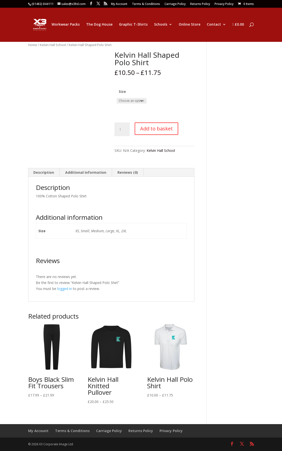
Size (122, 91)
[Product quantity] (121, 129)
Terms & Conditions (146, 4)
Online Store (189, 25)
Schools (160, 25)
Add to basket (156, 128)
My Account (119, 4)
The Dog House (99, 25)
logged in (64, 288)
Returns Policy (200, 4)
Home (40, 25)
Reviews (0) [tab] (127, 172)
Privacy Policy (224, 4)
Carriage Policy (175, 4)
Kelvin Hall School (53, 45)
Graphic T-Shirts (133, 25)
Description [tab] (43, 172)
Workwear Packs (66, 25)
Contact (214, 25)
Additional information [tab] (85, 172)
